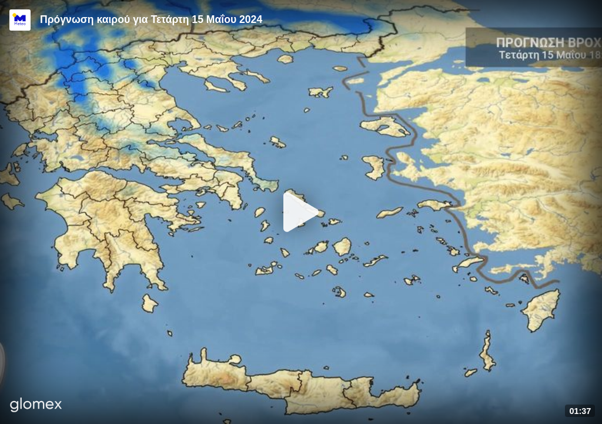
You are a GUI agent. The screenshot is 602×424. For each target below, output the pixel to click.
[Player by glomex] (36, 406)
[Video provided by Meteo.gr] (20, 20)
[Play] (301, 212)
